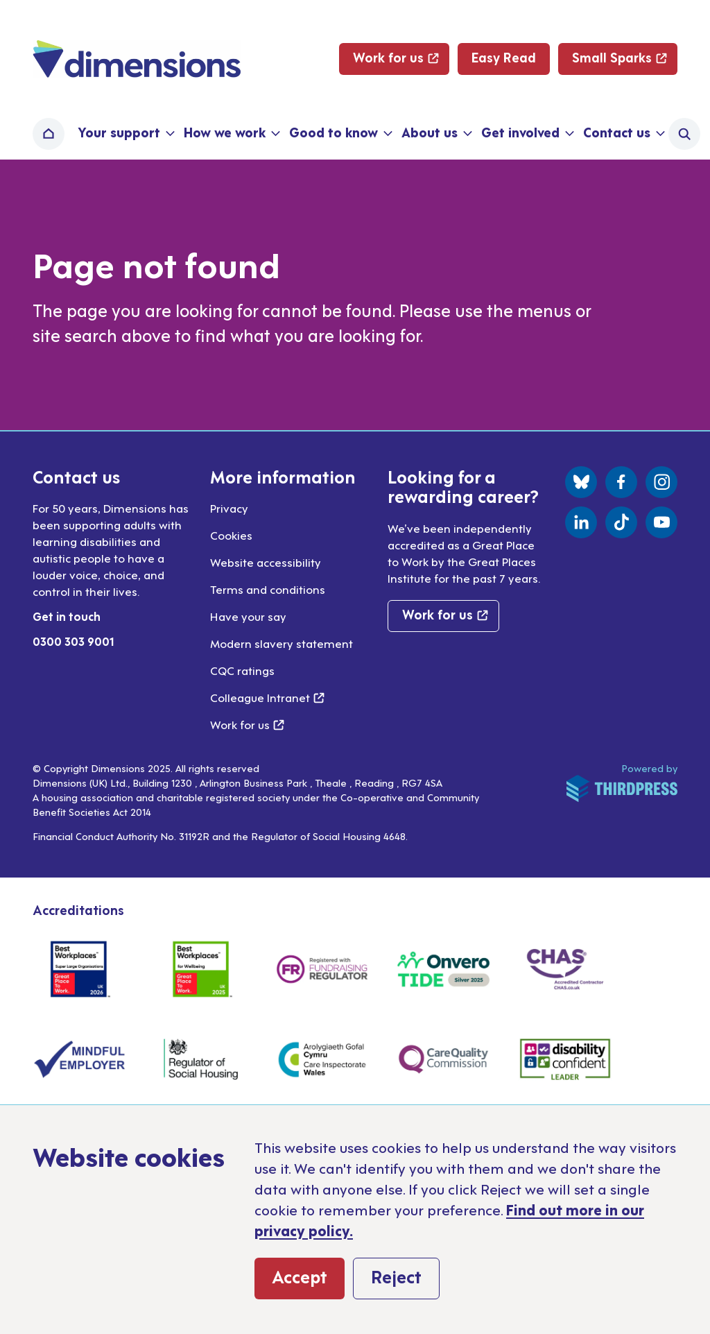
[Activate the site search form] (684, 134)
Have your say (248, 616)
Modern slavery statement (281, 643)
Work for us (247, 724)
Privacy (229, 507)
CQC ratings (242, 670)
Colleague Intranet (267, 697)
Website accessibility (265, 561)
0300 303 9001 (73, 641)
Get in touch (67, 616)
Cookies (231, 534)
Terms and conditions (267, 589)
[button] (125, 134)
